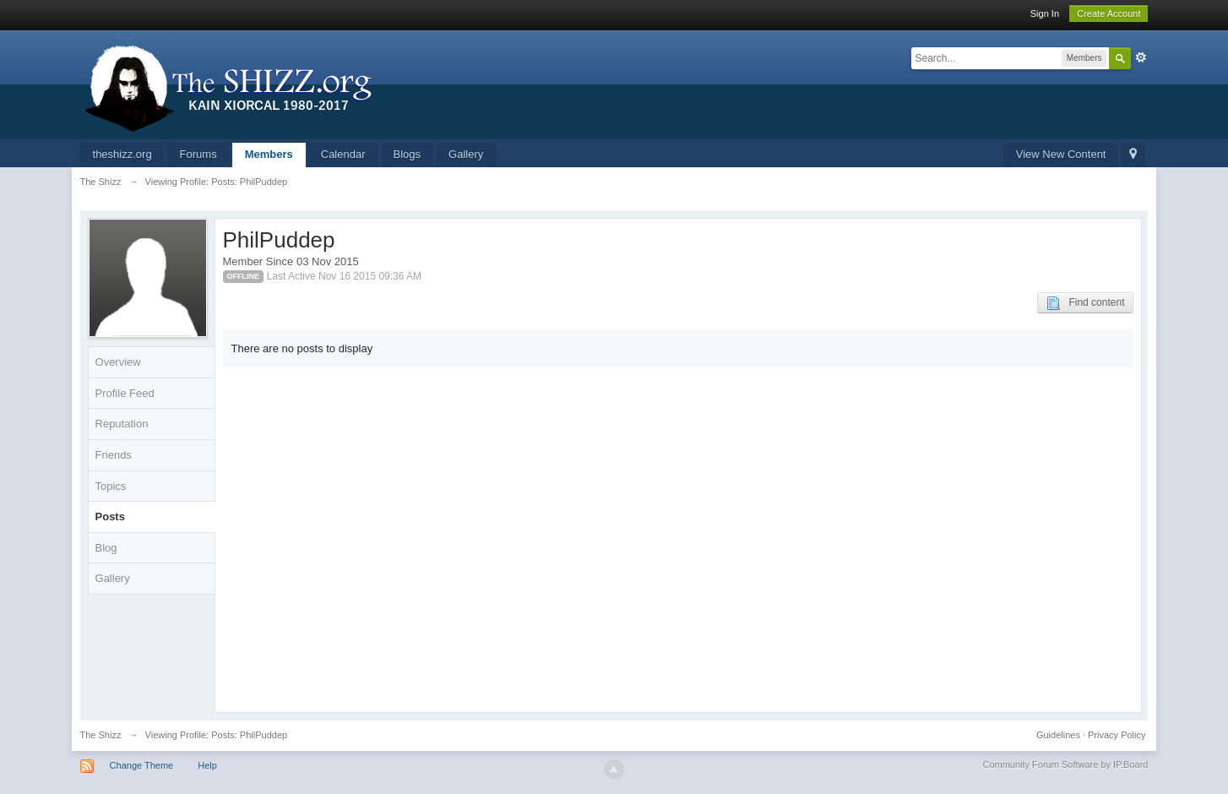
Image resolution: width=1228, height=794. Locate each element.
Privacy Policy (1116, 735)
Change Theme (142, 765)
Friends (113, 455)
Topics (111, 486)
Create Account (1108, 13)
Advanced (1141, 57)
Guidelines (1058, 735)
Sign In (1044, 13)
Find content (1085, 303)
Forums (198, 154)
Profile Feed (125, 393)
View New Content (1061, 154)
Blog (106, 547)
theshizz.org (122, 154)
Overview (118, 362)
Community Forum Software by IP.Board (1065, 764)
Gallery (465, 154)
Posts (110, 516)
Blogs (407, 154)
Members (269, 154)
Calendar (343, 154)
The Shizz (101, 735)
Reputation (122, 423)
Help (207, 765)
